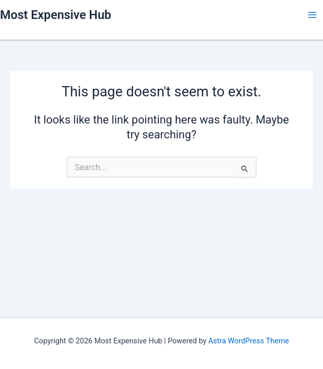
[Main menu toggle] (312, 15)
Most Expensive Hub (55, 15)
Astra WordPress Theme (248, 340)
